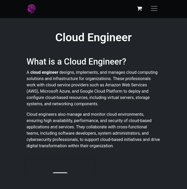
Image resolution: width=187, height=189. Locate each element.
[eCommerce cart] (139, 8)
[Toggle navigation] (154, 8)
